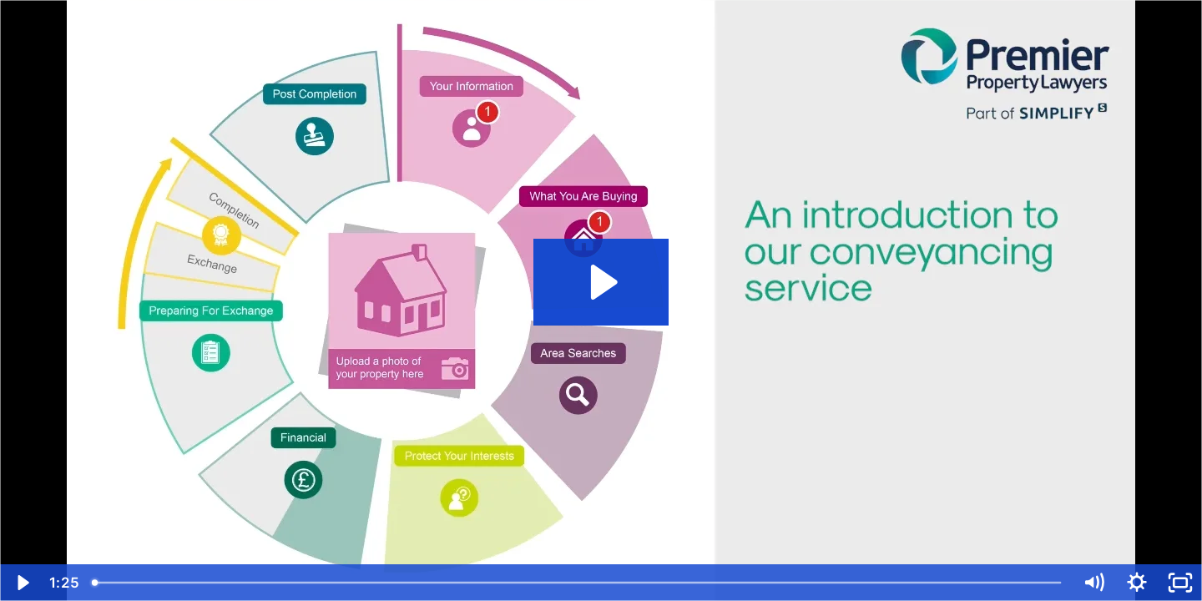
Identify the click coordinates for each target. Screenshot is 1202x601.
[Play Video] (21, 582)
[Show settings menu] (1137, 582)
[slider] (577, 582)
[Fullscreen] (1180, 582)
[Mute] (1093, 582)
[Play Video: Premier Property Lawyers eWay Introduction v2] (601, 282)
